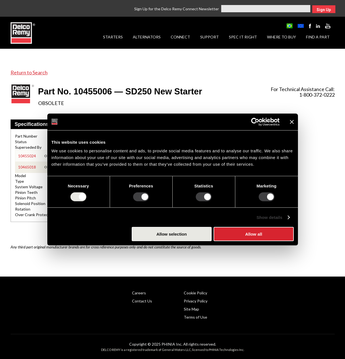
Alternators (147, 37)
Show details (269, 217)
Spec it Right (243, 37)
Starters (113, 37)
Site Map (191, 309)
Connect (180, 37)
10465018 (27, 167)
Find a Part (318, 37)
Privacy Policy (195, 301)
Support (209, 37)
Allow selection (171, 234)
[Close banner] (292, 122)
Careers (139, 292)
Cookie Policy (195, 292)
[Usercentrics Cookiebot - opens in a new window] (255, 122)
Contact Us (142, 301)
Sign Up (324, 10)
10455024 (27, 155)
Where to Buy (281, 37)
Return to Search (29, 72)
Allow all (253, 234)
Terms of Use (195, 317)
